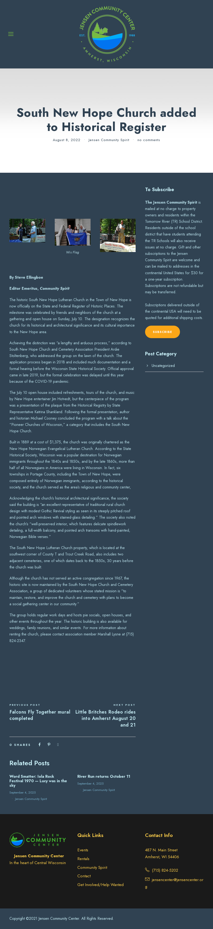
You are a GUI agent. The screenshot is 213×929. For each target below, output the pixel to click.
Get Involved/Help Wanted (100, 884)
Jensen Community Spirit (109, 140)
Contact (84, 876)
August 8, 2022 (66, 140)
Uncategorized (163, 365)
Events (82, 850)
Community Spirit (92, 867)
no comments (149, 140)
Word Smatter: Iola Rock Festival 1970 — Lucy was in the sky (38, 781)
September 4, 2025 (22, 792)
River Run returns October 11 (103, 776)
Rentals (83, 859)
